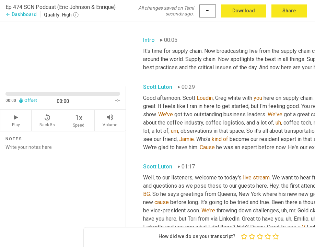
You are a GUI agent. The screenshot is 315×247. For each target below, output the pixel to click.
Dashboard (21, 14)
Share (289, 10)
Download (243, 10)
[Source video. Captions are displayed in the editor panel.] (63, 53)
